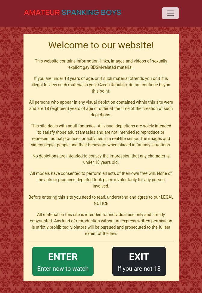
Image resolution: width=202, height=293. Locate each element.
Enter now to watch (63, 260)
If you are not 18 (139, 260)
